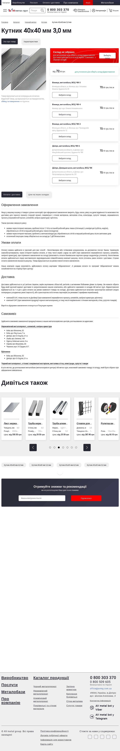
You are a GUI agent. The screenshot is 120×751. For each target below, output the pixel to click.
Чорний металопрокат (45, 686)
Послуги (34, 2)
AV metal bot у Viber (102, 707)
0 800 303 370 (58, 9)
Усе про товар (9, 41)
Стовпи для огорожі (84, 423)
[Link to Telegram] (102, 737)
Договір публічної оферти (53, 735)
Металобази (13, 691)
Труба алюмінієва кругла (60, 423)
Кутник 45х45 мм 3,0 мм (96, 465)
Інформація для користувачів (55, 739)
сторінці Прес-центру (24, 268)
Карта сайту (46, 744)
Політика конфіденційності (54, 731)
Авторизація (101, 10)
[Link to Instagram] (96, 737)
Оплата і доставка (51, 2)
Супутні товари (74, 705)
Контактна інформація (100, 700)
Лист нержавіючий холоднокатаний (11, 423)
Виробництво (18, 2)
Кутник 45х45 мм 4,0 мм (69, 465)
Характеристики (31, 41)
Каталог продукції (51, 677)
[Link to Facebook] (90, 737)
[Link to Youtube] (114, 737)
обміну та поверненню (10, 101)
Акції (88, 2)
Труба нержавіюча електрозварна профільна (35, 423)
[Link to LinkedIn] (108, 737)
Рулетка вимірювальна (108, 423)
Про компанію (10, 700)
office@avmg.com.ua (101, 688)
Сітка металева (74, 701)
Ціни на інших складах (38, 194)
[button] (33, 447)
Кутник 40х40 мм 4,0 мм (13, 465)
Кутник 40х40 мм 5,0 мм (41, 465)
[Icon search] (42, 10)
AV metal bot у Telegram (102, 716)
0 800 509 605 (100, 681)
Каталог (6, 2)
